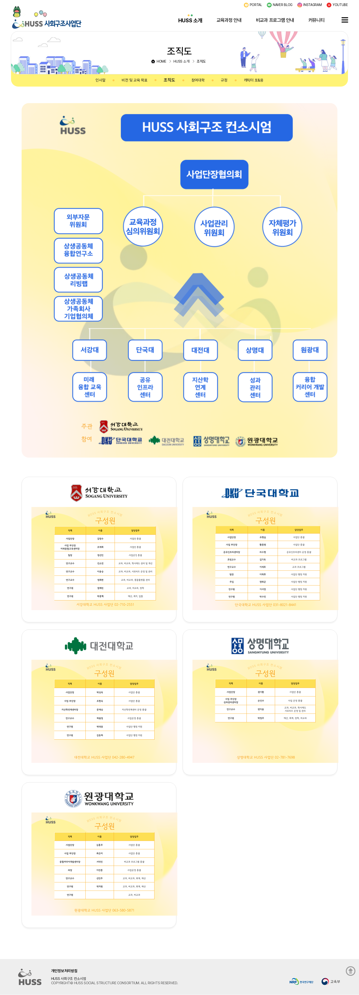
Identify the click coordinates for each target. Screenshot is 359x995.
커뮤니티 (316, 20)
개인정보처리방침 (64, 971)
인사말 (100, 80)
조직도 (169, 79)
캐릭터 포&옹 (253, 80)
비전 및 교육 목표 (134, 80)
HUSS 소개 (190, 20)
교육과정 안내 (229, 20)
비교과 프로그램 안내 (275, 20)
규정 (224, 80)
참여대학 (198, 80)
